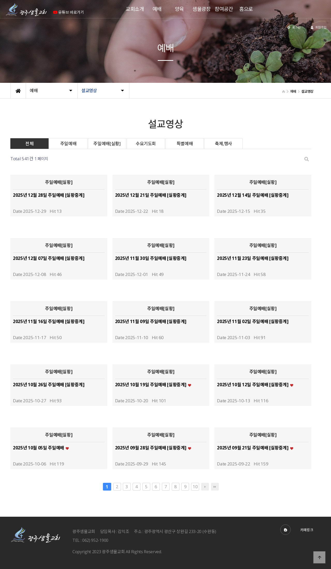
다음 (205, 487)
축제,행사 (223, 144)
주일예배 (68, 144)
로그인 (293, 27)
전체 (29, 144)
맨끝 (215, 487)
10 (194, 486)
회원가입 (318, 27)
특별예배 (185, 144)
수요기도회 (146, 144)
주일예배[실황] (107, 144)
